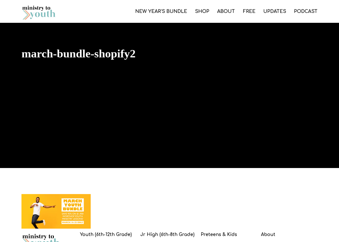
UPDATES (274, 11)
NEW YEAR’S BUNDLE (161, 11)
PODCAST (306, 11)
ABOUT (226, 11)
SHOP (202, 11)
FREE (249, 11)
